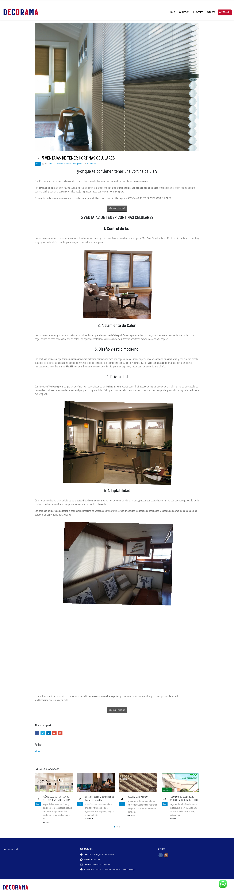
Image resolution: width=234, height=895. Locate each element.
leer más (46, 822)
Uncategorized (77, 163)
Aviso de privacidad (11, 849)
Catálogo (211, 12)
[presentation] (194, 769)
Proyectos (198, 12)
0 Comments (91, 163)
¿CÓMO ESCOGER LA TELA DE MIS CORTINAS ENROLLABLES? (56, 798)
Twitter (43, 733)
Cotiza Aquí (224, 12)
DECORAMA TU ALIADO (137, 796)
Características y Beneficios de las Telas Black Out (99, 798)
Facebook (37, 733)
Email (60, 733)
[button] (115, 827)
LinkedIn (48, 733)
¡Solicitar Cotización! (116, 208)
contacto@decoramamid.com (99, 864)
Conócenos (184, 12)
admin (50, 163)
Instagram (166, 855)
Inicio (172, 12)
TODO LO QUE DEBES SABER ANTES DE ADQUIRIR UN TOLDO (184, 798)
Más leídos (67, 163)
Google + (54, 733)
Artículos (60, 163)
